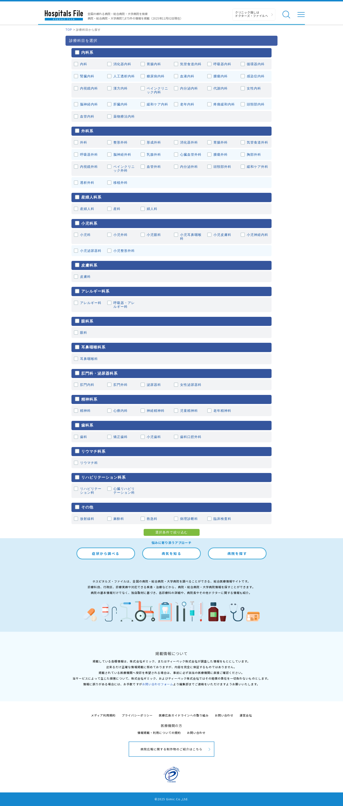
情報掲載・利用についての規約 (159, 733)
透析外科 (87, 182)
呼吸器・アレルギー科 (124, 304)
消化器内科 (122, 64)
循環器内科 (256, 64)
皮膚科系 (89, 265)
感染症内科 (256, 76)
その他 (87, 507)
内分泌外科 (189, 167)
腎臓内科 (87, 76)
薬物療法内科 (124, 116)
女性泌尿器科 (191, 385)
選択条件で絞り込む (171, 532)
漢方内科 (120, 88)
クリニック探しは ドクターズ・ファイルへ (251, 14)
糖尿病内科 (156, 76)
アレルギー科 (90, 303)
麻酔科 (118, 519)
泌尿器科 (154, 385)
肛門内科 (87, 385)
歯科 (83, 437)
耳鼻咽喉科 (89, 359)
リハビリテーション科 (90, 490)
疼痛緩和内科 (224, 104)
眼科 (83, 332)
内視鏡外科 (89, 167)
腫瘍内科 (220, 76)
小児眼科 (154, 235)
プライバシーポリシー (137, 715)
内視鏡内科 (89, 88)
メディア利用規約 (103, 715)
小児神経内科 (257, 235)
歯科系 (87, 425)
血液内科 (187, 76)
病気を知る (172, 553)
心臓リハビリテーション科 (124, 490)
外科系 (87, 131)
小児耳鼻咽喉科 (191, 236)
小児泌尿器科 (90, 251)
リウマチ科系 (93, 451)
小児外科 (120, 235)
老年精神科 (222, 411)
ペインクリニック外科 (124, 168)
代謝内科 (220, 88)
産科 (117, 209)
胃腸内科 (154, 64)
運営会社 (246, 715)
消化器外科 (189, 142)
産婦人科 (87, 209)
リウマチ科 (89, 463)
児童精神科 (189, 411)
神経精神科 (156, 411)
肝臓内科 (120, 104)
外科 (83, 142)
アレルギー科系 (95, 291)
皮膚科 (85, 277)
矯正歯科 (120, 437)
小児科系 (89, 223)
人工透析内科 (124, 76)
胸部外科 (254, 154)
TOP (69, 29)
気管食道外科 (257, 142)
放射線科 (87, 519)
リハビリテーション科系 (103, 477)
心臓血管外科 (191, 154)
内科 (83, 64)
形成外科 (154, 142)
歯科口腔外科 (191, 437)
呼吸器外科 (89, 154)
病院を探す (237, 553)
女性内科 (254, 88)
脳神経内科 (89, 104)
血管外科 (154, 167)
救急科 (152, 519)
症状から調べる (106, 553)
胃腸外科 (220, 142)
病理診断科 (189, 519)
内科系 (87, 52)
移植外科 (120, 182)
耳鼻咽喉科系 (93, 347)
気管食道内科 (191, 64)
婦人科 (152, 209)
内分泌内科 (189, 88)
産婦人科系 (91, 197)
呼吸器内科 (222, 64)
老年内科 (187, 104)
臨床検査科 (222, 519)
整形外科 (120, 142)
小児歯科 (154, 437)
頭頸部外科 (222, 167)
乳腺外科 (154, 154)
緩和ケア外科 (257, 167)
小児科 (85, 235)
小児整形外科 (124, 251)
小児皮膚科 (222, 235)
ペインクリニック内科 (157, 90)
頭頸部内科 (256, 104)
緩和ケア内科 (157, 104)
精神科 (85, 411)
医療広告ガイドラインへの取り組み (184, 715)
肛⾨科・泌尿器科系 (99, 373)
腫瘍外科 (220, 154)
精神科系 (89, 399)
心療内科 (120, 411)
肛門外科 (120, 385)
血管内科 (87, 116)
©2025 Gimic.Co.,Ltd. (171, 799)
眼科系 (87, 321)
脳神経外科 (122, 154)
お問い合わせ (224, 715)
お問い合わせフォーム (157, 684)
